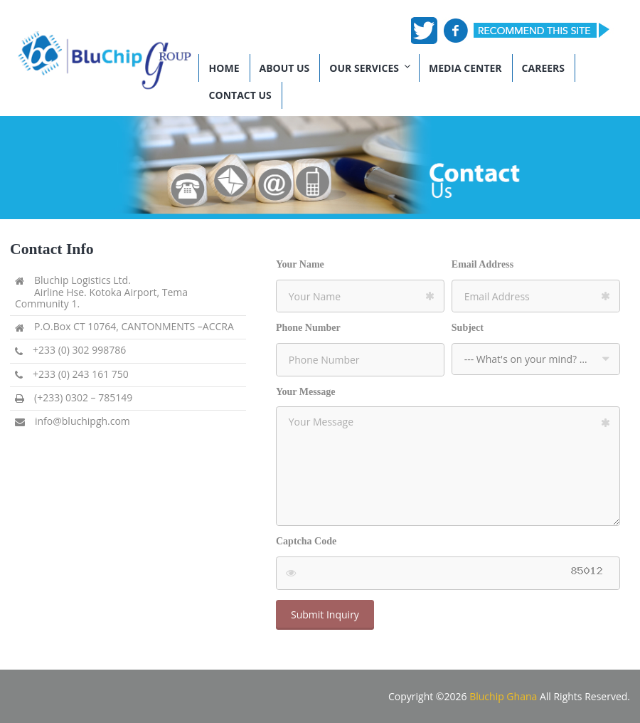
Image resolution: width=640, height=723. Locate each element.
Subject (468, 327)
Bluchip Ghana (503, 696)
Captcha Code (306, 541)
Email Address (482, 264)
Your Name (300, 264)
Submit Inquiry (325, 614)
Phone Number (308, 327)
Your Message (305, 391)
